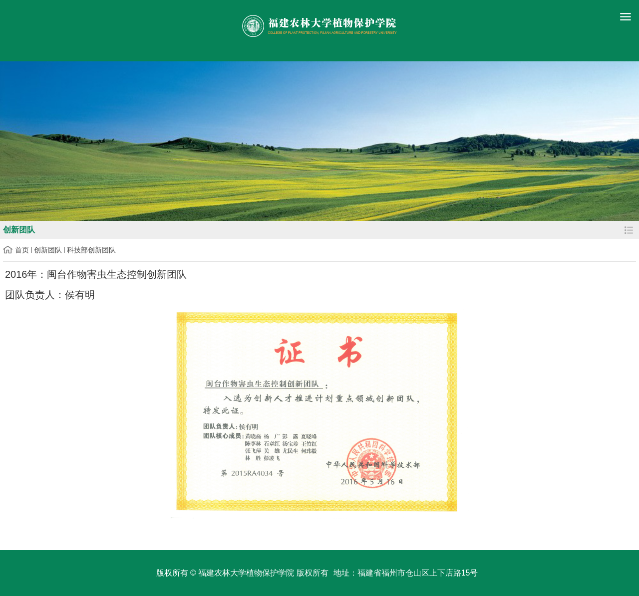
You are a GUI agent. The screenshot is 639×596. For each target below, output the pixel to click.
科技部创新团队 (91, 250)
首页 (22, 250)
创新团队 (48, 250)
